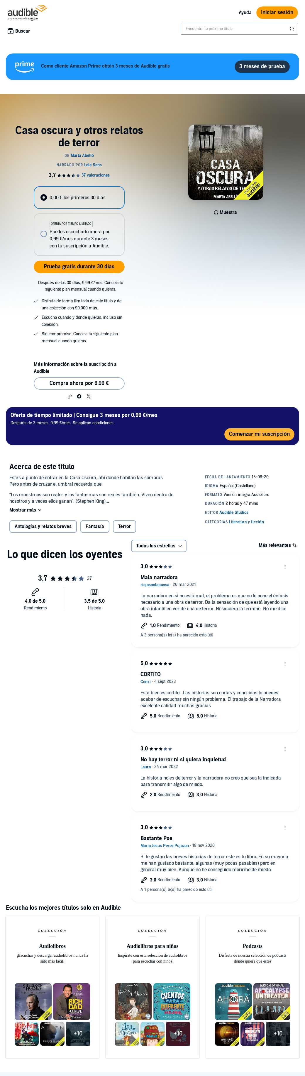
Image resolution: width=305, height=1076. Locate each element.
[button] (69, 396)
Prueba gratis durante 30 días (79, 267)
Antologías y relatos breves (43, 526)
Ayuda (245, 13)
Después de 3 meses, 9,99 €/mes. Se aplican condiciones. (84, 418)
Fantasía (95, 526)
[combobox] (239, 29)
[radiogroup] (79, 221)
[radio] (79, 197)
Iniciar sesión (277, 12)
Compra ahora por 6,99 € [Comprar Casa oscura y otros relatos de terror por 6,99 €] (79, 383)
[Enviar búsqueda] (292, 29)
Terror (124, 526)
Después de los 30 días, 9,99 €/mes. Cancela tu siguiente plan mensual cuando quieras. (80, 286)
